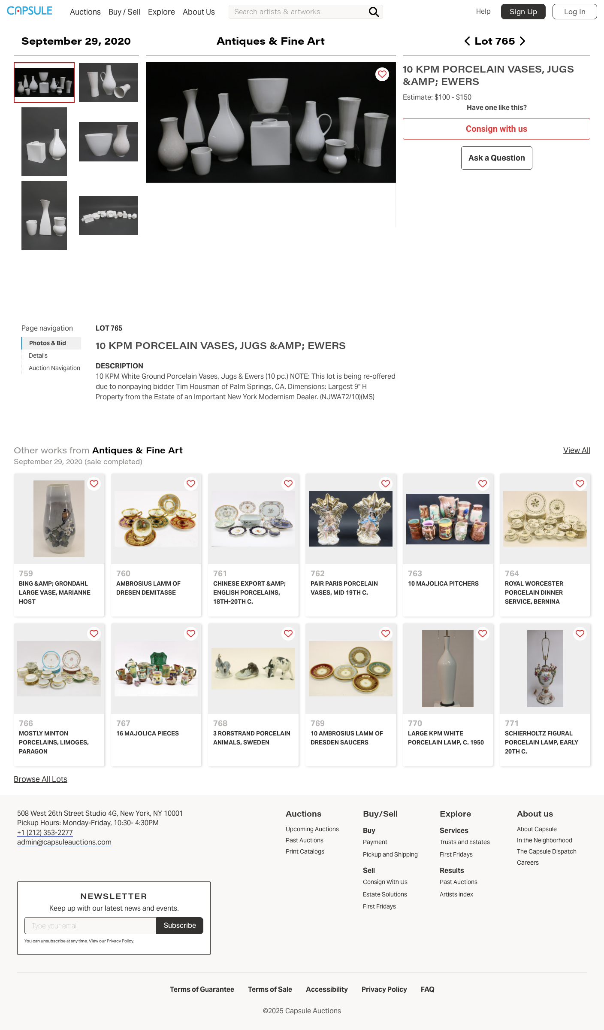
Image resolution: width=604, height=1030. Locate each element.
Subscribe (180, 925)
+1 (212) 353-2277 (45, 832)
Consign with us (496, 128)
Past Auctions (458, 882)
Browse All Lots (40, 779)
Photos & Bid (47, 343)
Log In (575, 11)
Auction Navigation (54, 368)
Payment (375, 842)
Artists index (456, 894)
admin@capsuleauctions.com (64, 842)
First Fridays (379, 906)
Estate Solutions (385, 894)
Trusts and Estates (465, 842)
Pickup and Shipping (390, 854)
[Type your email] (90, 925)
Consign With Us (385, 882)
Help (483, 11)
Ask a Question (496, 158)
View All (576, 450)
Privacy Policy (120, 941)
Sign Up (523, 11)
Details (38, 355)
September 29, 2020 (76, 40)
